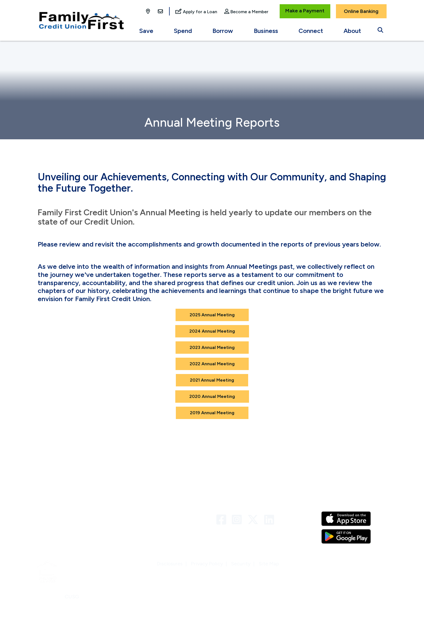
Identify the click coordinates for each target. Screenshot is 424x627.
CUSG (72, 597)
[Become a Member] (246, 12)
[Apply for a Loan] (196, 12)
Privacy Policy (207, 564)
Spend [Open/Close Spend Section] (183, 31)
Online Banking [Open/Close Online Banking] (361, 11)
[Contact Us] (160, 11)
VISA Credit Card (146, 527)
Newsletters (52, 516)
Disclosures (170, 564)
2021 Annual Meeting (212, 380)
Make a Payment (304, 11)
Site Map (269, 564)
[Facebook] (222, 520)
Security (240, 564)
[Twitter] (254, 520)
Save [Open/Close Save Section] (146, 31)
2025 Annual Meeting (212, 314)
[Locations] (148, 11)
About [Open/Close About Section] (352, 31)
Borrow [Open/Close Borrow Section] (222, 31)
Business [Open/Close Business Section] (266, 31)
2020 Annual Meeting (212, 396)
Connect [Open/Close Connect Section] (311, 31)
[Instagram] (238, 520)
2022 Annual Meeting (212, 363)
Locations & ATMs (58, 527)
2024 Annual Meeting (212, 331)
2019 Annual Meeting (212, 412)
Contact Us (140, 505)
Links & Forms (142, 516)
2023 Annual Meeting (212, 347)
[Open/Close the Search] (380, 29)
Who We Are (52, 505)
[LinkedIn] (269, 520)
